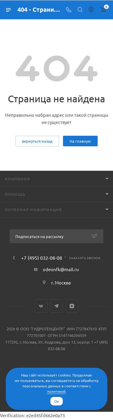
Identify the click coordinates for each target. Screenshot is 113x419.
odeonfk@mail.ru (61, 269)
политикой (56, 391)
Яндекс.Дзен (71, 306)
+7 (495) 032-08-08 (41, 257)
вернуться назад (37, 141)
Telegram (56, 306)
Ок (56, 401)
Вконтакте (41, 306)
